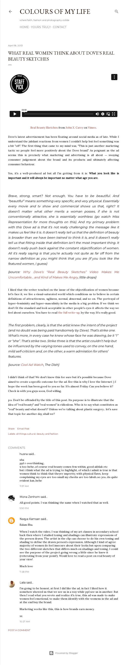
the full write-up (69, 312)
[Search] (116, 10)
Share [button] (11, 428)
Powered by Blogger (63, 653)
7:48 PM (24, 571)
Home (24, 27)
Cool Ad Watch (32, 365)
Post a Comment (19, 630)
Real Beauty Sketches (44, 127)
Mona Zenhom (30, 497)
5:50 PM (24, 508)
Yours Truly (41, 27)
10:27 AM (25, 621)
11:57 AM (24, 486)
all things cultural (26, 433)
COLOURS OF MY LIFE (55, 11)
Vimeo (92, 127)
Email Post (23, 428)
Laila (23, 582)
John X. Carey (74, 127)
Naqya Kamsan (30, 519)
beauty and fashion (47, 433)
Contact (59, 27)
